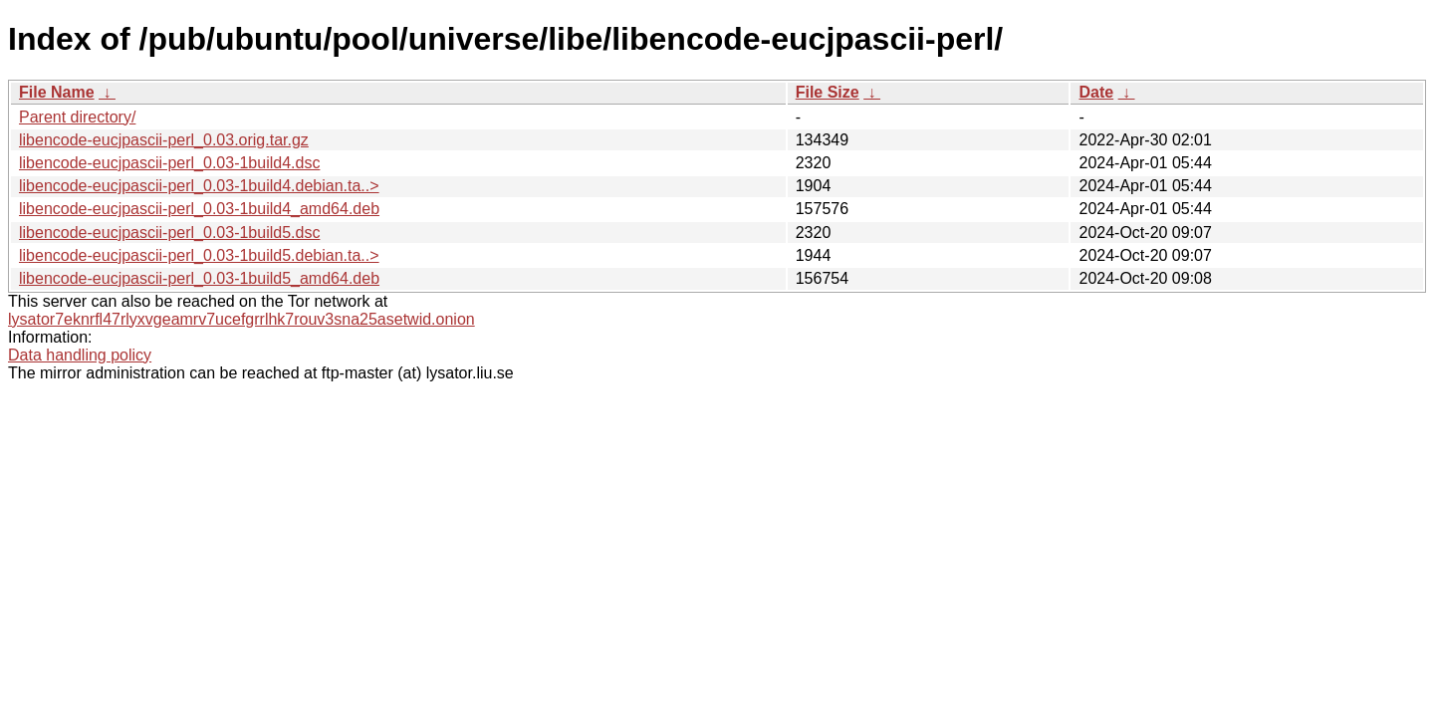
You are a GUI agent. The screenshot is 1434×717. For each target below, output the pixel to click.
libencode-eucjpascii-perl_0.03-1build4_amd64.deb (199, 208)
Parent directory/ (77, 117)
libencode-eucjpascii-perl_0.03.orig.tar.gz (164, 139)
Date (1095, 92)
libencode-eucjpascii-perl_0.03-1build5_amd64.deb (199, 278)
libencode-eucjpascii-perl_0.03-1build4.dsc (169, 162)
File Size (827, 92)
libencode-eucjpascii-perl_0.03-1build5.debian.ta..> (199, 255)
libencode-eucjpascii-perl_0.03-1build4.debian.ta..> (199, 185)
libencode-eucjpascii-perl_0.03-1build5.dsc (169, 232)
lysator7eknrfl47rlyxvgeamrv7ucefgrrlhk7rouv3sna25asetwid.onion (241, 319)
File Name (57, 92)
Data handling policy (79, 355)
